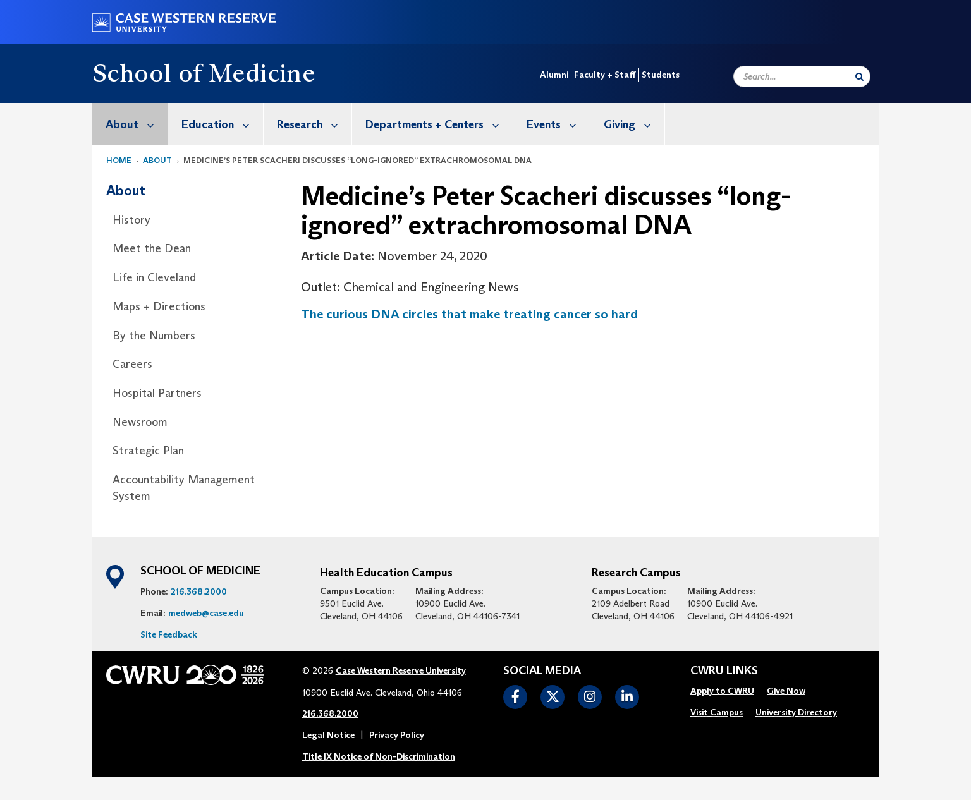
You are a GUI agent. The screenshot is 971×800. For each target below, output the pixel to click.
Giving (634, 124)
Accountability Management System (184, 488)
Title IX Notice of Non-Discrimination (378, 756)
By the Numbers (154, 335)
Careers (132, 364)
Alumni (554, 74)
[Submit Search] (859, 76)
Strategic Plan (148, 451)
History (131, 220)
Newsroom (140, 422)
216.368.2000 (199, 591)
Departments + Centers (439, 124)
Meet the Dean (152, 248)
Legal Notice (328, 735)
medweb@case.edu (206, 613)
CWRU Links (724, 671)
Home (118, 160)
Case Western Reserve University (401, 670)
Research (314, 124)
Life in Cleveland (154, 277)
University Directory (796, 712)
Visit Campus (716, 712)
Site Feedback (168, 634)
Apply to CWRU (722, 690)
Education (222, 124)
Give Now (786, 690)
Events (558, 124)
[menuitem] (130, 124)
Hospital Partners (157, 393)
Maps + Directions (159, 306)
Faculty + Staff (605, 74)
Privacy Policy (396, 735)
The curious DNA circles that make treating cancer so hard (469, 314)
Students (661, 74)
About (137, 124)
